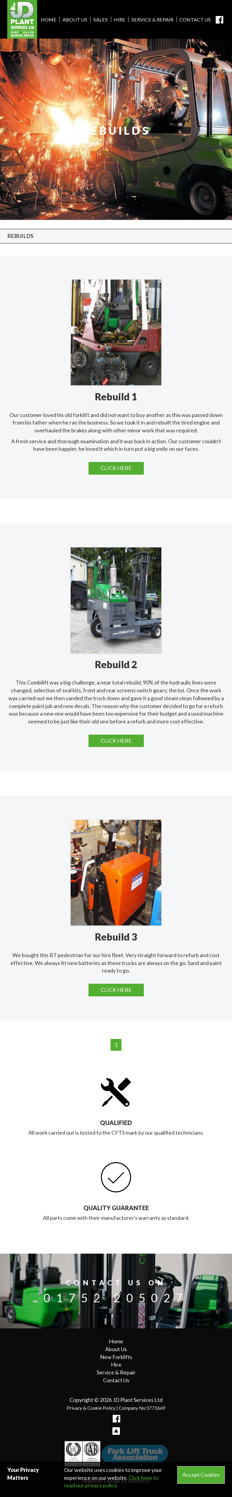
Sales (100, 19)
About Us (75, 19)
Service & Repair (152, 19)
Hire (119, 19)
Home (48, 19)
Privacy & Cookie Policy (91, 1408)
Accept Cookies (201, 1474)
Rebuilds (20, 235)
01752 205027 (116, 1298)
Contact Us (195, 19)
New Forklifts (116, 1357)
